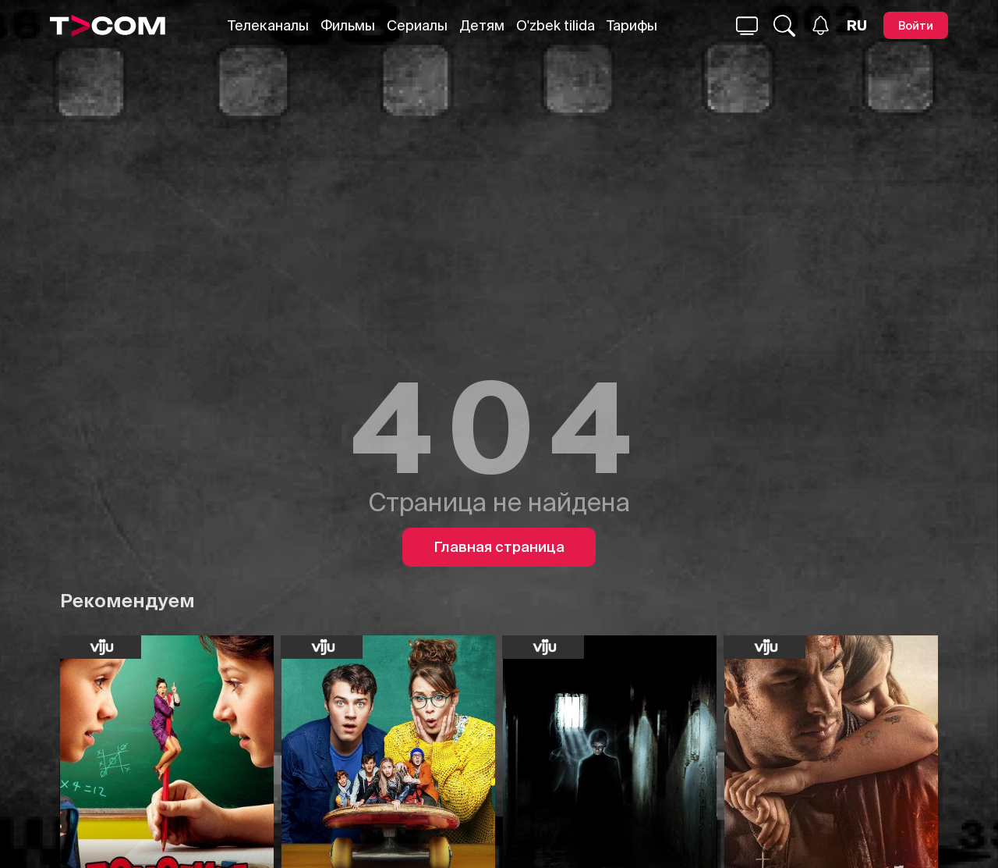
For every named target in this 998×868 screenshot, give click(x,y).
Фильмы (347, 25)
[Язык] (857, 26)
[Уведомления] (820, 25)
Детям (481, 25)
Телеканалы (268, 25)
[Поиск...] (747, 26)
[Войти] (915, 25)
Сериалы (417, 25)
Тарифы (632, 25)
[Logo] (107, 26)
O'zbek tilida (555, 25)
